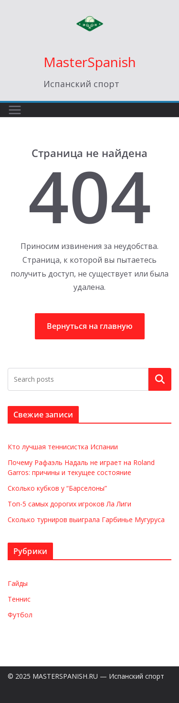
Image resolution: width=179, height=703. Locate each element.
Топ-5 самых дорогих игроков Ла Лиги (69, 503)
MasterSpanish (89, 62)
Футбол (20, 614)
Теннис (19, 599)
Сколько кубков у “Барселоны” (57, 488)
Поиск (159, 379)
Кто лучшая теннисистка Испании (63, 446)
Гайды (18, 583)
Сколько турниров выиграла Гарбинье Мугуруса (86, 519)
